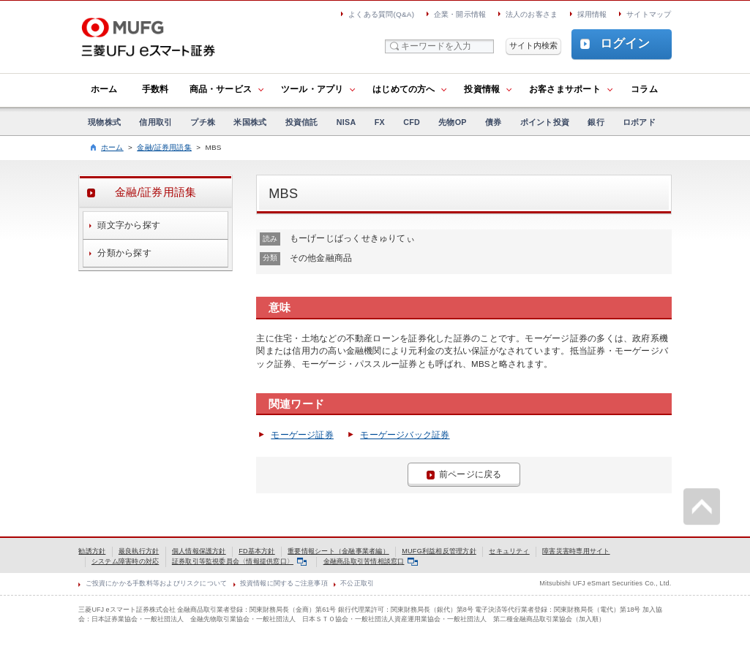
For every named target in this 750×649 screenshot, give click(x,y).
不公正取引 (357, 583)
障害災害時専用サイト (576, 551)
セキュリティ (509, 551)
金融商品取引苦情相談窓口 (370, 561)
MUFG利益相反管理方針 (439, 551)
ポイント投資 (544, 122)
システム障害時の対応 (125, 561)
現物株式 (104, 122)
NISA (346, 122)
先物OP (452, 122)
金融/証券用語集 (164, 147)
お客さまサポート (565, 89)
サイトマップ (648, 14)
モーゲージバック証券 (404, 434)
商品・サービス (221, 89)
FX (380, 122)
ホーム (104, 89)
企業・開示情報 (460, 14)
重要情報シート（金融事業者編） (338, 551)
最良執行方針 (139, 551)
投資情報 (482, 89)
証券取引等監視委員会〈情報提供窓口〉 (239, 561)
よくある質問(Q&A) (381, 14)
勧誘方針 (91, 551)
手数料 (155, 89)
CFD (411, 122)
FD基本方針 (257, 551)
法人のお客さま (532, 14)
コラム (644, 89)
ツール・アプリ (312, 89)
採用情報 (592, 14)
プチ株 (202, 122)
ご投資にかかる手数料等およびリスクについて (157, 583)
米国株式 (249, 122)
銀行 (596, 122)
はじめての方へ (403, 89)
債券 (493, 122)
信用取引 (155, 122)
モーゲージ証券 (302, 434)
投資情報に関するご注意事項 (284, 583)
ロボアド (639, 122)
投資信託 (301, 122)
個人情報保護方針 (199, 551)
